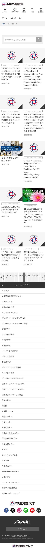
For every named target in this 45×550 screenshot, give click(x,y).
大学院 (4, 406)
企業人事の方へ (8, 444)
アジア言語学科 (8, 334)
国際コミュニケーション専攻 (13, 389)
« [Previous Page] (7, 275)
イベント (5, 449)
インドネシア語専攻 (10, 351)
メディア (5, 291)
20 (13, 275)
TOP (3, 24)
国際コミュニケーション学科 (13, 384)
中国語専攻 (6, 340)
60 (20, 275)
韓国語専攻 (6, 345)
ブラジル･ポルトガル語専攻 (13, 378)
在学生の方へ (7, 422)
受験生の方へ (7, 417)
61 (22, 275)
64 (29, 275)
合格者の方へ (7, 466)
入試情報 (5, 460)
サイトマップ (22, 529)
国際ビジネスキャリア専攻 (12, 395)
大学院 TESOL (7, 411)
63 (26, 275)
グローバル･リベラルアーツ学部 (14, 324)
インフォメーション (10, 313)
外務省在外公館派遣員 (10, 471)
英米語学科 (6, 329)
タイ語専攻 (6, 362)
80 (35, 275)
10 (11, 275)
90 (37, 275)
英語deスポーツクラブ (10, 493)
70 (33, 275)
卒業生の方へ (7, 428)
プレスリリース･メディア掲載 (13, 318)
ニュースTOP (7, 302)
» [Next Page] (40, 275)
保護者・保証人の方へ (10, 433)
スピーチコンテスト (10, 455)
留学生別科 (6, 400)
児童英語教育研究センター (12, 296)
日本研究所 (6, 477)
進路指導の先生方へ (10, 439)
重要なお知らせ (8, 307)
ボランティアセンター (10, 482)
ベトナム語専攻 (8, 356)
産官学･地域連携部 (9, 488)
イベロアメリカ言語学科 (11, 367)
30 (15, 275)
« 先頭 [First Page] (3, 277)
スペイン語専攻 (8, 373)
